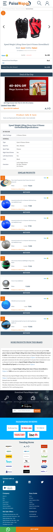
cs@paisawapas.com (33, 516)
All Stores (31, 498)
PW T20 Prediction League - (9, 522)
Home (30, 496)
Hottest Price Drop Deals (34, 506)
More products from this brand (26, 342)
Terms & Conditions (7, 506)
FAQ (4, 500)
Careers (31, 502)
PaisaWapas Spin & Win (8, 524)
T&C (3, 63)
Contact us (33, 511)
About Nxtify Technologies (8, 508)
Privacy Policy (5, 504)
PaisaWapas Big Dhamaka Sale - (10, 514)
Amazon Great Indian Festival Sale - (11, 516)
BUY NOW (34, 529)
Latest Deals (31, 504)
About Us (4, 496)
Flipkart (34, 48)
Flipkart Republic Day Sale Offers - (11, 520)
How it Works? (6, 502)
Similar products (26, 173)
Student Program (32, 508)
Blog (4, 498)
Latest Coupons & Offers (34, 500)
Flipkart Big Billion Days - (9, 518)
